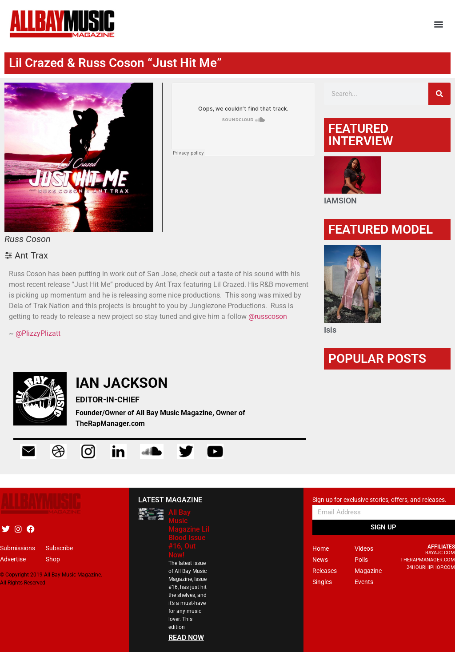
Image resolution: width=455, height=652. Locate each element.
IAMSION (340, 200)
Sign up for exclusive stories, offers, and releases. (379, 500)
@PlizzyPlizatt (38, 333)
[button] (438, 24)
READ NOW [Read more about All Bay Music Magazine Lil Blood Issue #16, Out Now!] (186, 637)
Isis (330, 329)
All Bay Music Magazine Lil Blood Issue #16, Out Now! (188, 533)
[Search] (439, 94)
